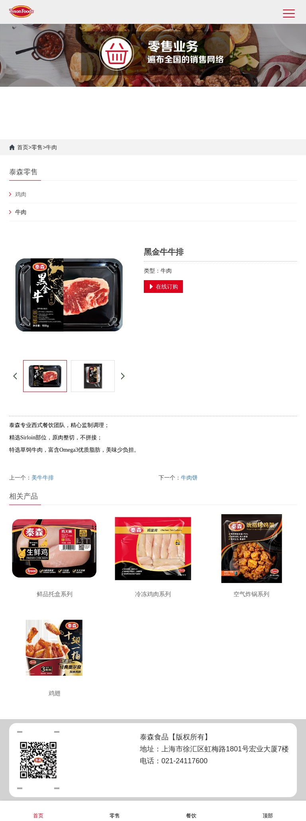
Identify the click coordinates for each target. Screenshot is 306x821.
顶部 (268, 810)
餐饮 (191, 810)
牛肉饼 (189, 477)
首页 (22, 147)
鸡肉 (20, 194)
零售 (37, 147)
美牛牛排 (42, 477)
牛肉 (51, 147)
